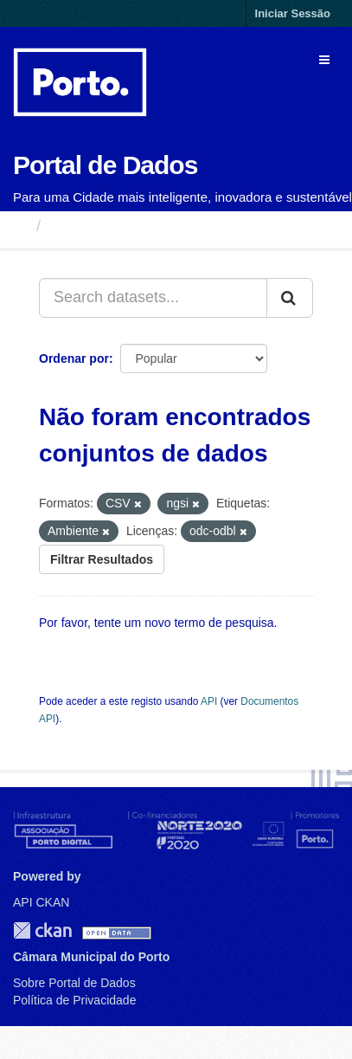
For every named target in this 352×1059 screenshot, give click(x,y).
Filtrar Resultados (101, 559)
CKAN (42, 930)
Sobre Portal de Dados (74, 983)
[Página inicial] (20, 226)
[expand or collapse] (324, 59)
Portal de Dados (105, 165)
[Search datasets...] (153, 298)
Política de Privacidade (74, 1000)
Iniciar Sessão (292, 13)
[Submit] (289, 298)
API (209, 701)
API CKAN (41, 902)
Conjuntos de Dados (125, 226)
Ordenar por (74, 358)
